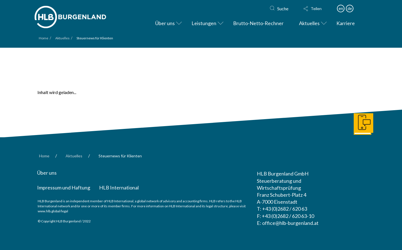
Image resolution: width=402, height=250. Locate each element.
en (341, 8)
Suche (282, 8)
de (350, 8)
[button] (317, 9)
